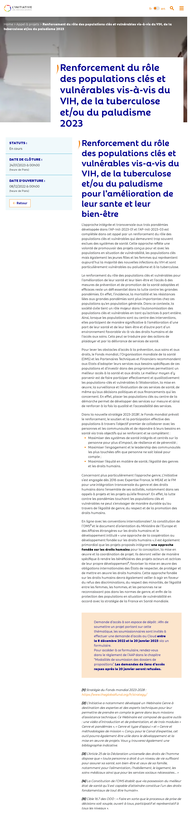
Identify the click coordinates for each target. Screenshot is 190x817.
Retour (22, 202)
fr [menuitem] (150, 8)
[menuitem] (150, 8)
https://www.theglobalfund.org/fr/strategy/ (114, 694)
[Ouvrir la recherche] (172, 8)
